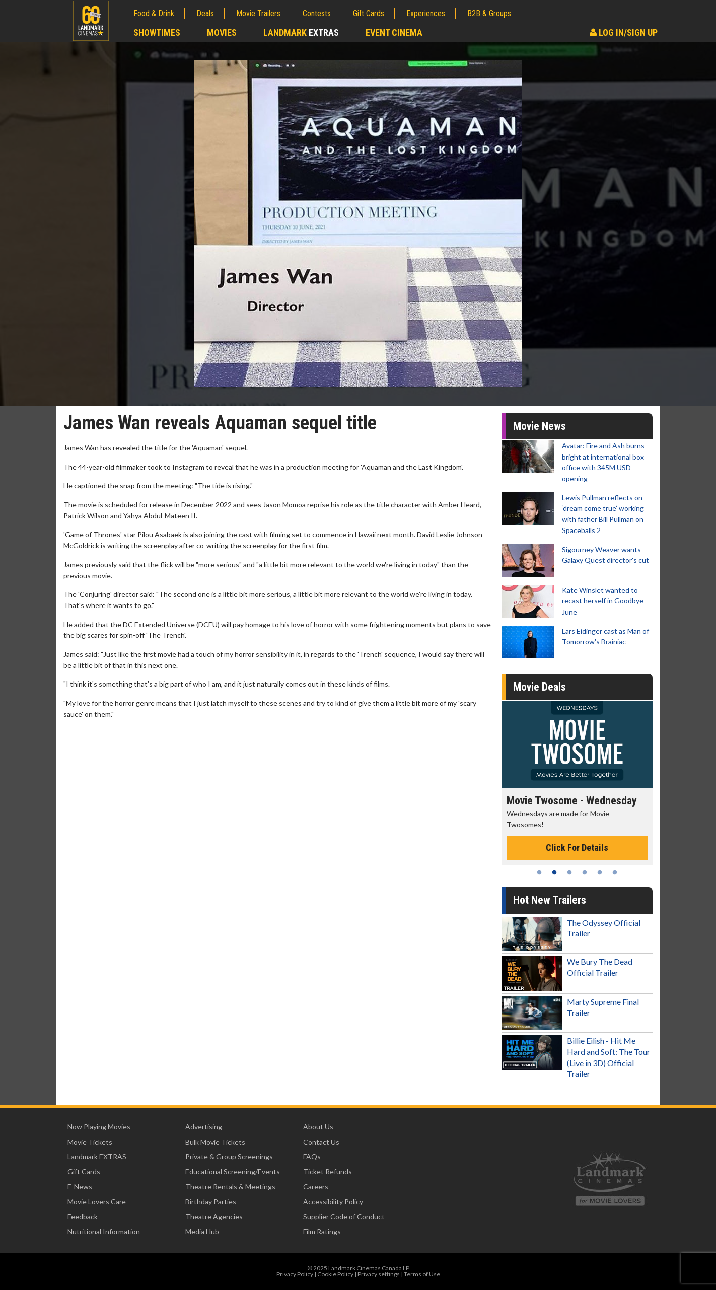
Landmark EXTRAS (96, 1156)
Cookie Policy (335, 1274)
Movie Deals (539, 686)
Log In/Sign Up (624, 32)
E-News (79, 1186)
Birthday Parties (210, 1201)
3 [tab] (569, 872)
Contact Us (321, 1141)
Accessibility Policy (333, 1201)
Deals (205, 13)
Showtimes (156, 32)
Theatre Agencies (214, 1216)
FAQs (312, 1156)
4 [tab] (585, 872)
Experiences (425, 13)
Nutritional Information (103, 1231)
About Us (318, 1126)
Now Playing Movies (98, 1126)
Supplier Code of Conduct (344, 1216)
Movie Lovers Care (96, 1201)
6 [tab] (615, 872)
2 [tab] (554, 872)
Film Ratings (322, 1231)
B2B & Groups (489, 13)
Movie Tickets (89, 1141)
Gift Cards (368, 13)
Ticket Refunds (327, 1171)
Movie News (539, 426)
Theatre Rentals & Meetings (230, 1186)
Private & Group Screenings (229, 1156)
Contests (317, 13)
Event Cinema (394, 32)
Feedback (82, 1216)
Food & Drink (153, 13)
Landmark (301, 32)
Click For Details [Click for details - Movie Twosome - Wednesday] (577, 847)
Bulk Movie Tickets (215, 1141)
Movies (222, 32)
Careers (315, 1186)
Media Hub (202, 1231)
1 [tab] (539, 872)
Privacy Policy (294, 1274)
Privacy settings (378, 1274)
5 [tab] (600, 872)
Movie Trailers (258, 13)
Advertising (203, 1126)
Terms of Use (422, 1274)
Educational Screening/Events (232, 1171)
